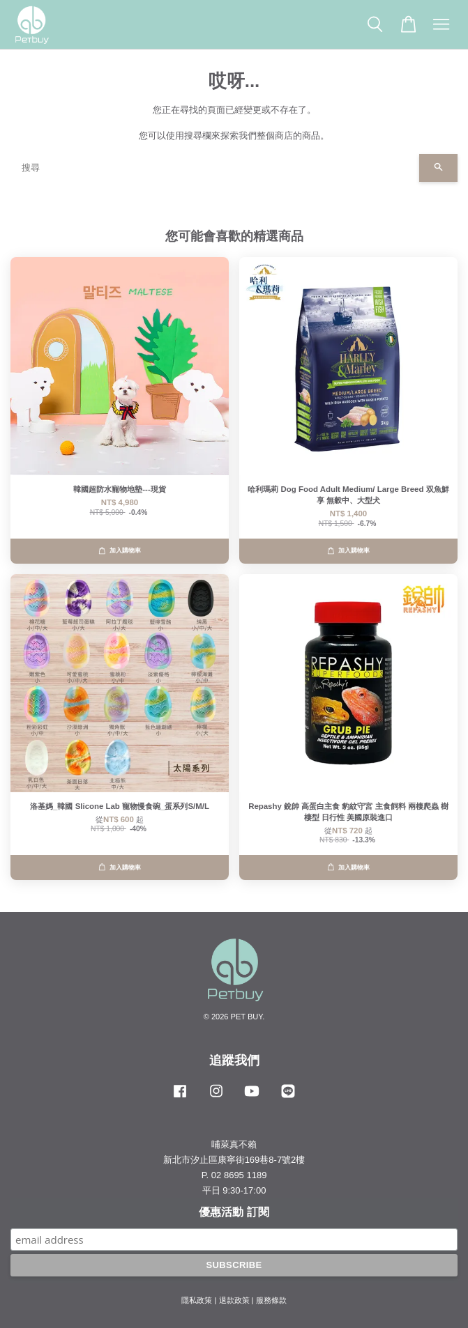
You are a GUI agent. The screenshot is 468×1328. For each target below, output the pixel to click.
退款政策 (234, 1300)
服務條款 (271, 1300)
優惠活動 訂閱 (234, 1212)
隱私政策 (196, 1300)
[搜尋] (214, 168)
